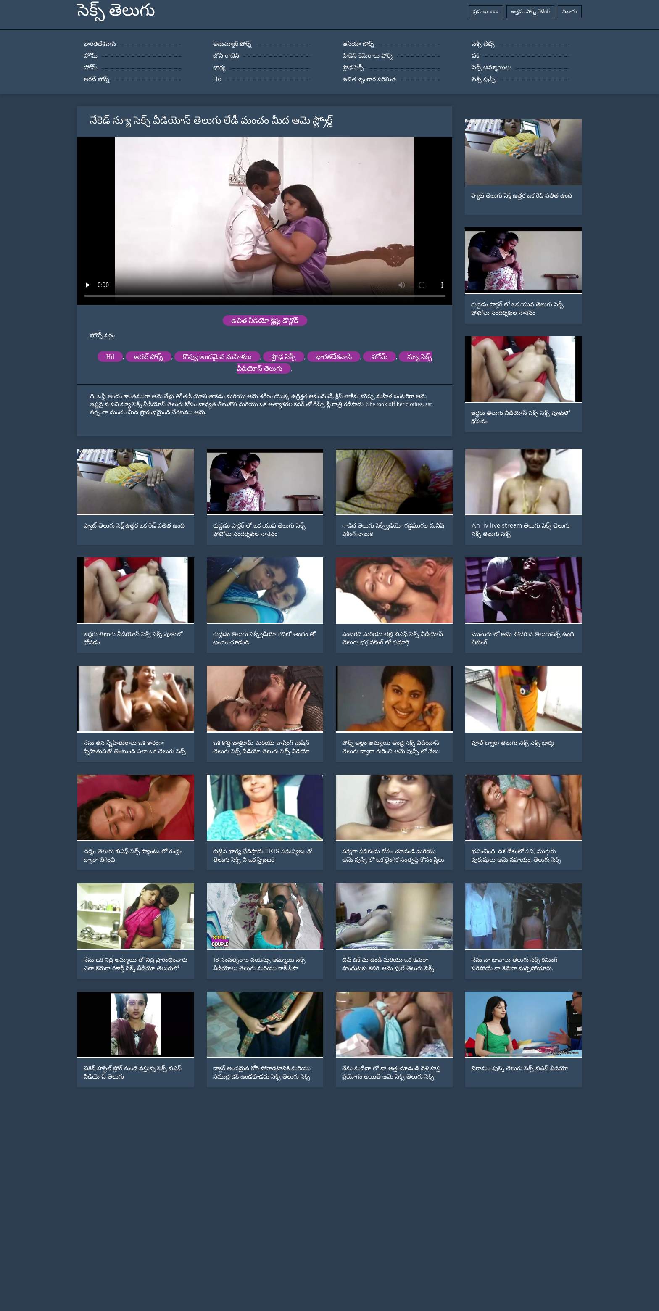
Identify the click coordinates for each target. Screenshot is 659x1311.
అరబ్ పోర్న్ (148, 356)
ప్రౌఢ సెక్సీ (284, 356)
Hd (110, 356)
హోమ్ (379, 356)
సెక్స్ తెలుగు (116, 9)
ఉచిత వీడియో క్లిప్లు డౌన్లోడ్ (265, 320)
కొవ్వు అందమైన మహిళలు (217, 356)
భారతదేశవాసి (334, 356)
